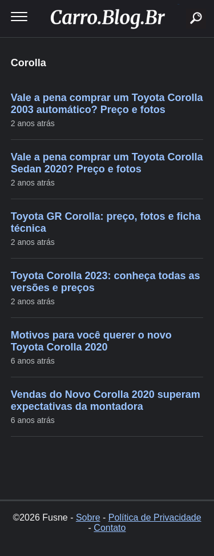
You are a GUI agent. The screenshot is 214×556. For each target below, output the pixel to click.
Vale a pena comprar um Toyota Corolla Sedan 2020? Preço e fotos (107, 163)
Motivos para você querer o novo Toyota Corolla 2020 (91, 341)
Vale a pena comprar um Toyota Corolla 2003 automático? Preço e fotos (107, 103)
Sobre (88, 517)
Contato (110, 528)
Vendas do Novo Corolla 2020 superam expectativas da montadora (105, 400)
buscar (178, 4)
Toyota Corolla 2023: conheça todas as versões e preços (105, 281)
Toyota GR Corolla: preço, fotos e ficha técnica (106, 222)
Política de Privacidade (154, 517)
